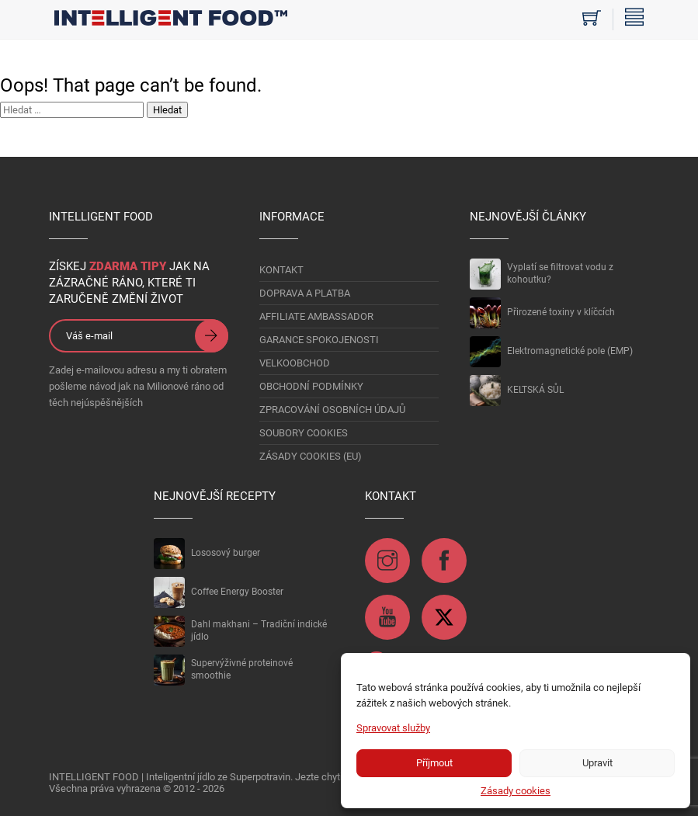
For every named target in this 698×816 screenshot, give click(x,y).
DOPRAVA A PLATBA (304, 293)
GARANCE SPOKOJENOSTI (319, 339)
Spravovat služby (393, 728)
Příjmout (434, 763)
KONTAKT (281, 270)
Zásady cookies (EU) (310, 456)
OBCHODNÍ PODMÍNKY (311, 386)
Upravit (597, 763)
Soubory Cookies (303, 433)
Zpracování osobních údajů (332, 409)
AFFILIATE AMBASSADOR (316, 316)
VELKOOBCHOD (294, 363)
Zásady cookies (515, 791)
